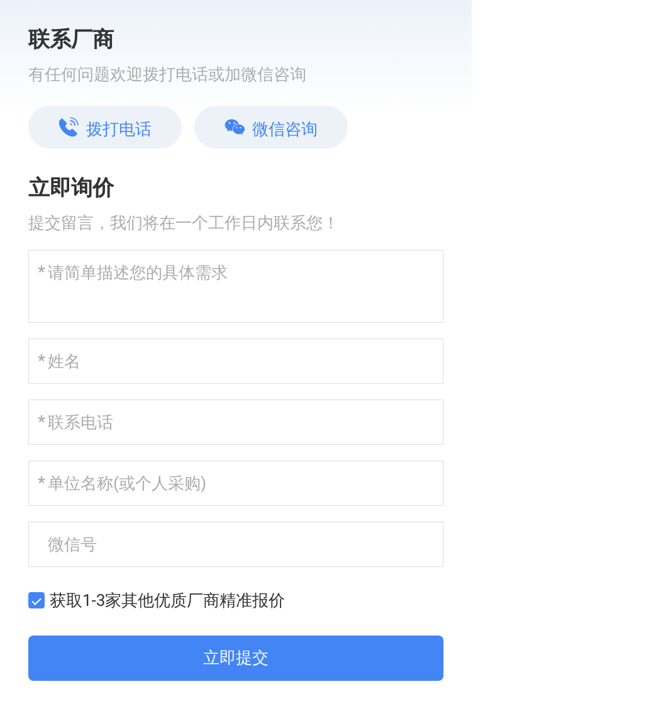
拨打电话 (105, 127)
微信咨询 (271, 127)
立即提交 (236, 657)
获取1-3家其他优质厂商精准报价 (167, 600)
